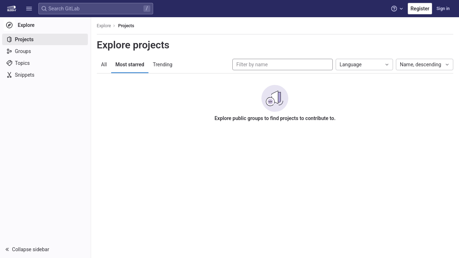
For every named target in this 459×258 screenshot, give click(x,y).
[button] (29, 8)
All (105, 64)
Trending (163, 64)
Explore (105, 25)
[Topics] (46, 63)
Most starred (130, 64)
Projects (127, 25)
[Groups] (46, 51)
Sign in (443, 8)
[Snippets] (46, 75)
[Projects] (46, 39)
